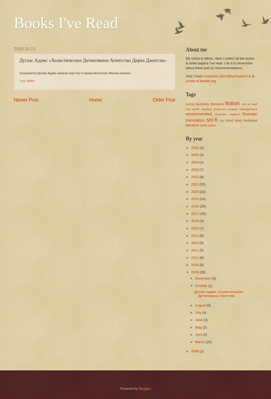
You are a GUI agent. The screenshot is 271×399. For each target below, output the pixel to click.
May (198, 327)
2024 (195, 162)
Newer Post (26, 100)
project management (242, 109)
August (201, 305)
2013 (195, 243)
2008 (195, 351)
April (199, 334)
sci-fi (212, 120)
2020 (195, 192)
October (201, 286)
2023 (195, 170)
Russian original (227, 114)
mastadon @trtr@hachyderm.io (227, 76)
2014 (195, 236)
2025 (195, 155)
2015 (195, 228)
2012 (195, 250)
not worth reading (199, 109)
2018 (195, 206)
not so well (249, 104)
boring (190, 104)
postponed (220, 109)
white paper (208, 125)
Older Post (164, 100)
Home (95, 100)
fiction (31, 80)
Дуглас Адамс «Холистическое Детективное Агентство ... (218, 294)
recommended (199, 114)
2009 (195, 272)
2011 (195, 258)
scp (222, 120)
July (198, 312)
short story (234, 120)
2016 (195, 221)
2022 (195, 177)
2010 (195, 265)
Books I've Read (66, 23)
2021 (195, 184)
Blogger (144, 389)
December (203, 278)
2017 (195, 214)
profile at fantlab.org (201, 81)
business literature (210, 104)
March (200, 342)
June (199, 320)
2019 (195, 199)
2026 (195, 148)
